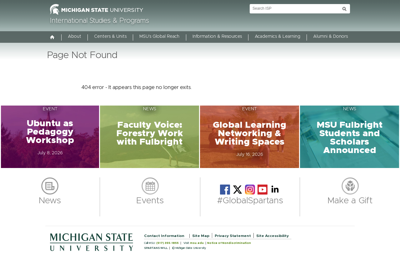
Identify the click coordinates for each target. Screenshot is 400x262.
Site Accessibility (272, 236)
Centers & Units (110, 36)
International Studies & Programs (99, 20)
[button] (50, 137)
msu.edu (197, 243)
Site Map (200, 236)
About (74, 36)
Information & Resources (217, 36)
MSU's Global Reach (159, 36)
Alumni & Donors (330, 36)
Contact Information (164, 236)
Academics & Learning (277, 36)
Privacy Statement (233, 236)
